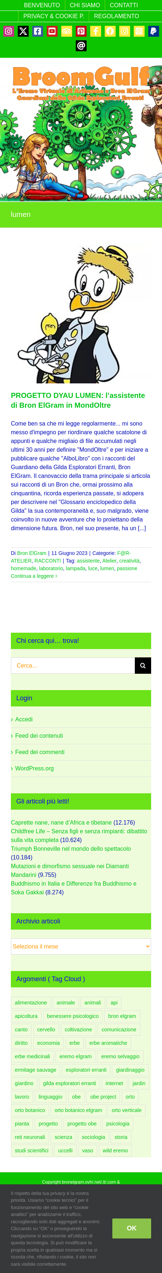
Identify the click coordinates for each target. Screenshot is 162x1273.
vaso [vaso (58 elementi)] (87, 1150)
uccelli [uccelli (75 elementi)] (65, 1150)
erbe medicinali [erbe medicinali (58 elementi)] (32, 1056)
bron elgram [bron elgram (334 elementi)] (122, 1016)
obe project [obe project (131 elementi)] (103, 1097)
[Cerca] (143, 665)
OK (132, 1228)
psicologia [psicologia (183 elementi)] (117, 1124)
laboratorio (51, 568)
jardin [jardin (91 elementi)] (139, 1083)
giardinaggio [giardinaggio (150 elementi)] (130, 1070)
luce (92, 568)
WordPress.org (34, 768)
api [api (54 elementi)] (114, 1003)
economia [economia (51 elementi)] (48, 1043)
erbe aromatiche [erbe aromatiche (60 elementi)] (108, 1043)
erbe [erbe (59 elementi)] (75, 1043)
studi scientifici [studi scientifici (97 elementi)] (32, 1150)
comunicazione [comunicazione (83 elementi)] (118, 1029)
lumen (107, 568)
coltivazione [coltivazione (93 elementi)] (78, 1029)
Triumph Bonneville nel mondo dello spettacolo (71, 849)
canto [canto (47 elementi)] (21, 1029)
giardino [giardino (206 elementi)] (24, 1083)
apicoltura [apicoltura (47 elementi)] (26, 1016)
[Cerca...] (73, 665)
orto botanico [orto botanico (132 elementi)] (30, 1110)
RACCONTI (47, 561)
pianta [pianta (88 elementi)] (22, 1124)
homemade (23, 568)
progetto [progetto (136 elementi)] (48, 1124)
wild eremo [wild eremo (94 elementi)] (115, 1150)
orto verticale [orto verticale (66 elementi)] (126, 1110)
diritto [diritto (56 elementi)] (21, 1043)
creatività (129, 561)
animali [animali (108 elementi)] (92, 1003)
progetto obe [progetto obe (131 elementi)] (82, 1124)
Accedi (24, 719)
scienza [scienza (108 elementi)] (63, 1137)
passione (127, 568)
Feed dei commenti (40, 752)
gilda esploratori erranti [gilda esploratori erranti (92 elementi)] (69, 1083)
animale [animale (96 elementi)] (66, 1003)
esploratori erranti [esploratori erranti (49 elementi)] (86, 1070)
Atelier (109, 561)
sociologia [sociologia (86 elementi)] (93, 1137)
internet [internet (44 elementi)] (114, 1083)
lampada (76, 568)
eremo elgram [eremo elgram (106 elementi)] (75, 1056)
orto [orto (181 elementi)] (130, 1097)
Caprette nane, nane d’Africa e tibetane (61, 822)
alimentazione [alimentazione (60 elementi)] (31, 1003)
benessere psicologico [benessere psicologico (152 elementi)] (73, 1016)
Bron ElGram (31, 553)
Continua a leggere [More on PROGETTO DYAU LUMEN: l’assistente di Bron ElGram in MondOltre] (32, 576)
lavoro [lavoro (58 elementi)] (22, 1097)
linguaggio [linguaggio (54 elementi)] (51, 1097)
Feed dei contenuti (39, 736)
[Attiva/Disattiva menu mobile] (147, 106)
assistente (88, 561)
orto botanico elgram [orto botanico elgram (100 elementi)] (78, 1110)
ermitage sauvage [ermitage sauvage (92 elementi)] (35, 1070)
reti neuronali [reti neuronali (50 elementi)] (30, 1137)
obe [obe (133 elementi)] (76, 1097)
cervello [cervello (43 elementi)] (46, 1029)
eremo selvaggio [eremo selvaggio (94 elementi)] (120, 1056)
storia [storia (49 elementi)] (121, 1137)
